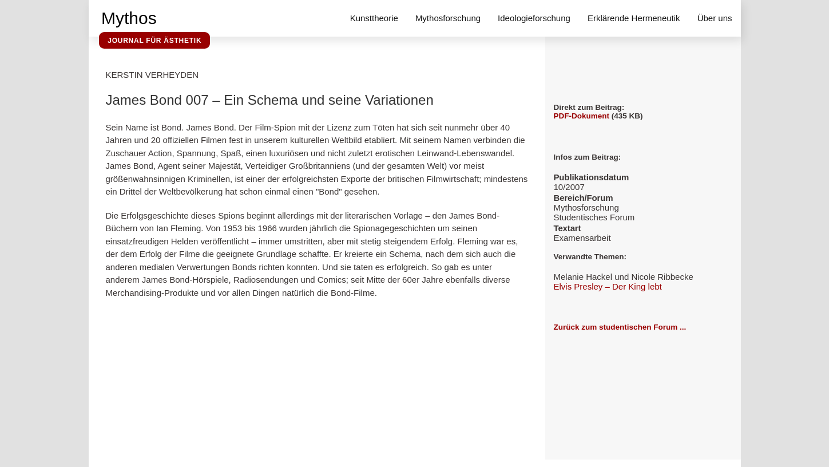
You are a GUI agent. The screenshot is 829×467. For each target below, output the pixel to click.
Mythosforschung (448, 18)
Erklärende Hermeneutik (634, 18)
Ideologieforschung (534, 18)
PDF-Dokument (582, 116)
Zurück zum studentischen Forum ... (620, 327)
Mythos (129, 18)
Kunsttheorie (374, 18)
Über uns (714, 18)
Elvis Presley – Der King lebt (608, 286)
